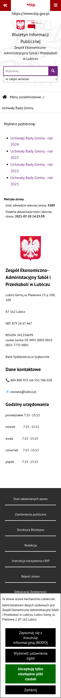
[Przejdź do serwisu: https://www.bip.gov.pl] (30, 8)
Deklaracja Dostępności (30, 592)
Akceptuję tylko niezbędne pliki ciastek (30, 673)
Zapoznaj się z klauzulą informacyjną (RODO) (30, 637)
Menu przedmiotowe (25, 97)
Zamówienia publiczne (30, 514)
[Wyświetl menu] (55, 5)
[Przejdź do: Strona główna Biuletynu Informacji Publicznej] (4, 97)
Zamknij (30, 689)
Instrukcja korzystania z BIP (30, 561)
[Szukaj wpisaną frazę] (53, 71)
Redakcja (30, 545)
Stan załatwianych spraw (30, 499)
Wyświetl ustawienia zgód (30, 656)
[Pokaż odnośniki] (5, 5)
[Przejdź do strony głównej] (30, 41)
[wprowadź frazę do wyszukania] (26, 71)
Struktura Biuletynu (30, 530)
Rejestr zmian (30, 576)
